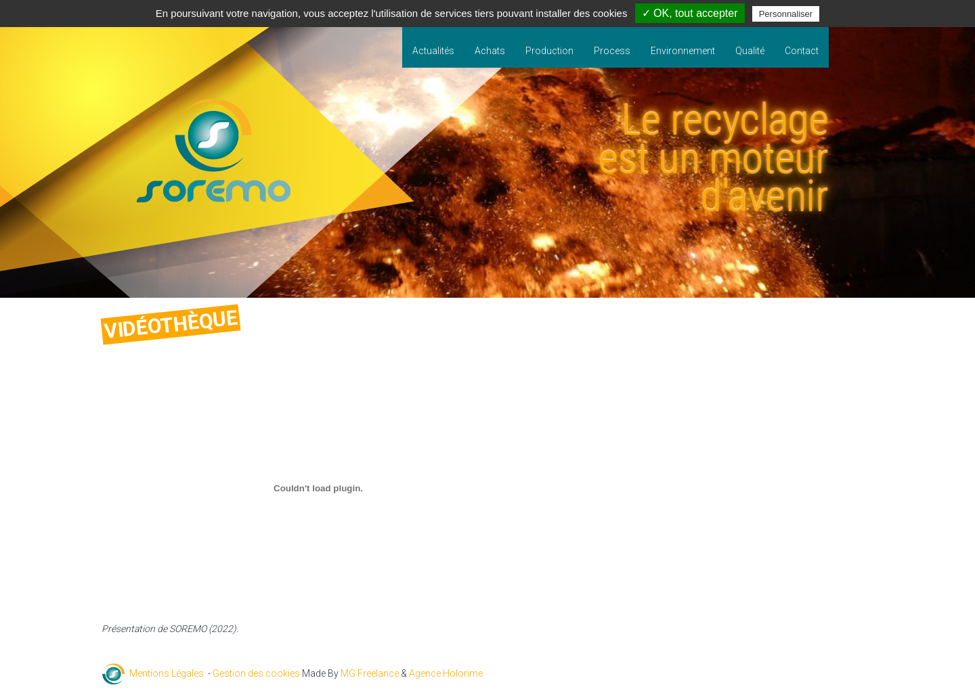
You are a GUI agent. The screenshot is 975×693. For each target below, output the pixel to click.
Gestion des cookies (256, 673)
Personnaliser (786, 14)
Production (549, 50)
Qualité (749, 50)
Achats (490, 50)
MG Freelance (370, 673)
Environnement (683, 50)
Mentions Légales (166, 673)
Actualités (433, 50)
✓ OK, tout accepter (690, 13)
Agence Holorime (446, 673)
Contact (802, 50)
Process (612, 50)
